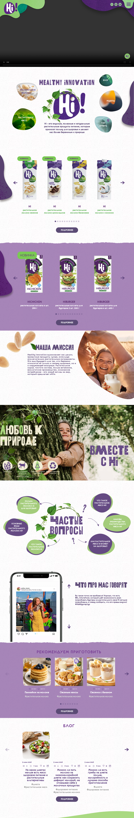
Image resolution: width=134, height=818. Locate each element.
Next (123, 182)
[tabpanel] (29, 185)
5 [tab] (64, 221)
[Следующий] (127, 749)
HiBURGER (69, 301)
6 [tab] (67, 221)
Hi (29, 206)
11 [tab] (78, 221)
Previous (15, 182)
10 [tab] (76, 221)
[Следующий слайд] (127, 673)
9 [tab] (74, 221)
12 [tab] (81, 314)
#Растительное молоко (66, 792)
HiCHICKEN (34, 301)
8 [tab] (71, 221)
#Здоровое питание (67, 789)
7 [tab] (69, 221)
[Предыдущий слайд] (7, 673)
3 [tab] (60, 221)
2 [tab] (57, 221)
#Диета (35, 784)
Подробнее (67, 230)
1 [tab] (55, 221)
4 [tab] (62, 221)
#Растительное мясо (35, 787)
